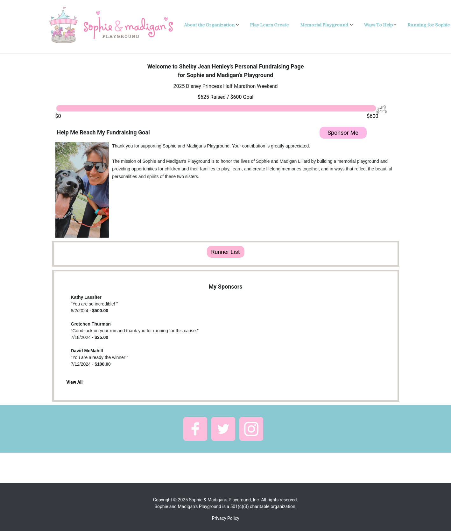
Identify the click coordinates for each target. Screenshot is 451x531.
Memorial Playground (324, 25)
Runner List (225, 251)
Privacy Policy (225, 518)
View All (75, 382)
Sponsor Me (343, 132)
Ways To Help (378, 25)
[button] (195, 429)
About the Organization (210, 25)
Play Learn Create (269, 25)
